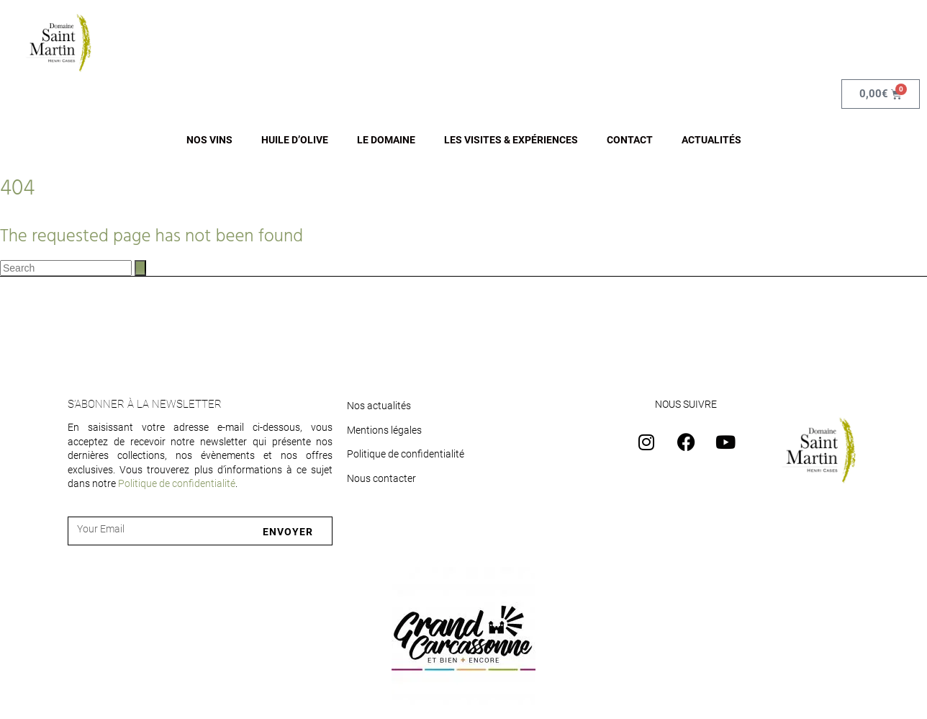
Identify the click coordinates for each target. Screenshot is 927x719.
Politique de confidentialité (176, 483)
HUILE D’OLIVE (294, 140)
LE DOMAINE (386, 140)
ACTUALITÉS (711, 140)
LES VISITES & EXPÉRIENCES (511, 140)
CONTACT (630, 140)
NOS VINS (209, 140)
